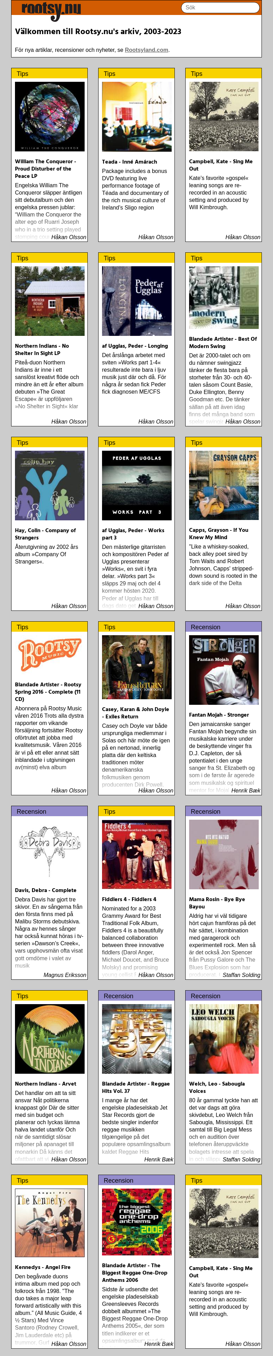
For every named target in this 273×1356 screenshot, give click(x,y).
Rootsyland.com (146, 50)
